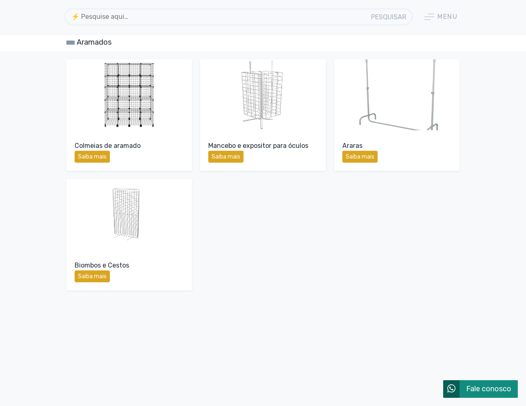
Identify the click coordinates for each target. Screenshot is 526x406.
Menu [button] (441, 17)
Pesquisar (388, 17)
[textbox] (216, 16)
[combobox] (216, 16)
